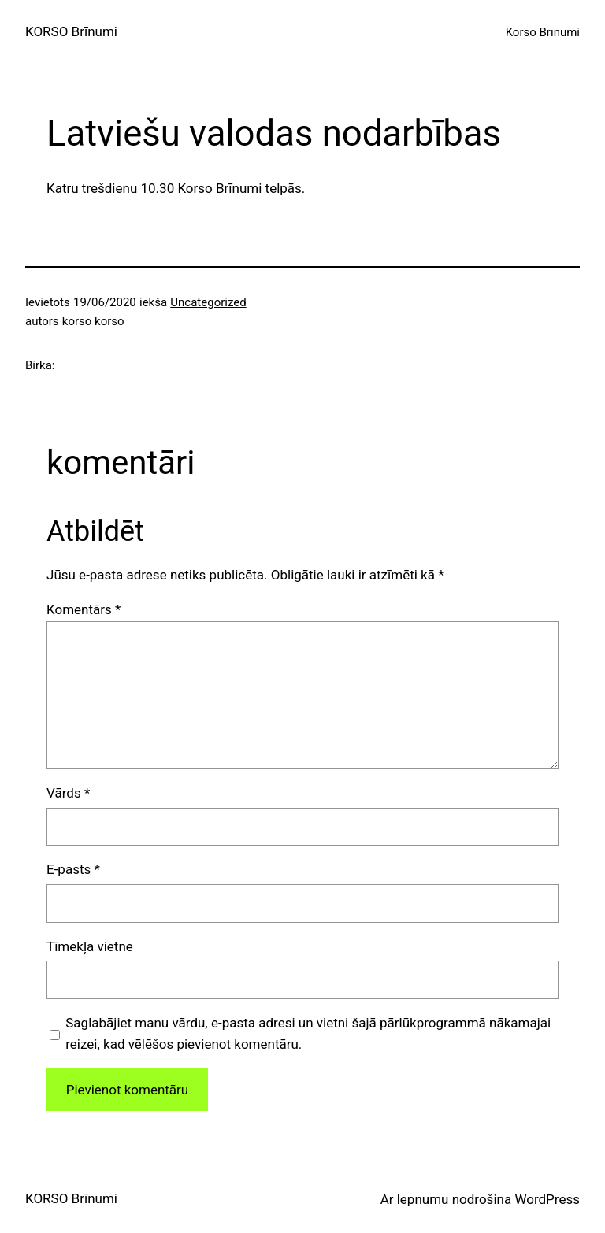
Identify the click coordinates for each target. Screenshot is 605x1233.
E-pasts (73, 869)
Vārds (68, 793)
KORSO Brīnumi (71, 31)
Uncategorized (208, 302)
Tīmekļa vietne (89, 946)
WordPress (547, 1199)
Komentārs (83, 609)
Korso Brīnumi (543, 32)
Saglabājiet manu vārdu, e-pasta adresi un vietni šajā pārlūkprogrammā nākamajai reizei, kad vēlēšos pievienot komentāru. (308, 1033)
